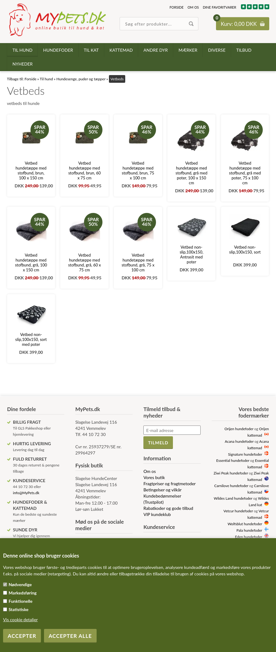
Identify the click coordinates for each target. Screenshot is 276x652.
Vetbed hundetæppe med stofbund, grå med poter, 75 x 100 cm (245, 173)
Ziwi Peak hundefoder (231, 473)
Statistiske (19, 609)
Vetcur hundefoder (238, 511)
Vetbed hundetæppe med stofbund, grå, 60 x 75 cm (84, 262)
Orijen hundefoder (238, 428)
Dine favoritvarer (219, 7)
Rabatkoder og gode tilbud (168, 508)
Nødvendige (20, 584)
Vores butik (154, 477)
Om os (193, 7)
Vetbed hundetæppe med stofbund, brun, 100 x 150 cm (31, 170)
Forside (177, 7)
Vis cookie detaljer (20, 619)
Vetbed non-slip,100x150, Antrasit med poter (191, 254)
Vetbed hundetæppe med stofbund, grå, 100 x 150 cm (31, 262)
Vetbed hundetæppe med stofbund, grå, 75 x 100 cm (138, 262)
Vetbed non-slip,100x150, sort (245, 249)
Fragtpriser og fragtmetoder (169, 483)
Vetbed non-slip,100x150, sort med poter (31, 339)
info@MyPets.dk (26, 492)
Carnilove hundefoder (231, 485)
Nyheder (22, 63)
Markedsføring (23, 592)
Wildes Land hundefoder (233, 498)
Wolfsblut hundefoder (245, 524)
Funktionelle (21, 601)
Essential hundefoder (232, 460)
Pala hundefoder (249, 530)
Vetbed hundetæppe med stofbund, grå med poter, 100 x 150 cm (191, 173)
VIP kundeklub (157, 514)
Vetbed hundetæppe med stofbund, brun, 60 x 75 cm (84, 170)
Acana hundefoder (239, 441)
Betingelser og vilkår (162, 489)
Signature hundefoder (245, 454)
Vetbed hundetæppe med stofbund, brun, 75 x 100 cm (138, 170)
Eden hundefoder (248, 536)
